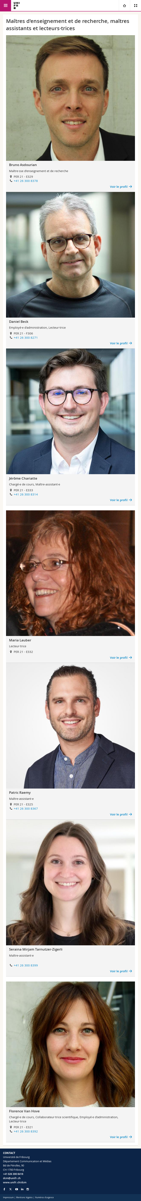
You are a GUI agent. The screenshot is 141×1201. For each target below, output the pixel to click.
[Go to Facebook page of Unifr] (4, 1189)
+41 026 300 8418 (13, 1174)
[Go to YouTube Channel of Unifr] (16, 1189)
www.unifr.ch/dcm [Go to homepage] (14, 1182)
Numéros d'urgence (44, 1197)
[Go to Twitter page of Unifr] (10, 1189)
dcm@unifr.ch (12, 1178)
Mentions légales (24, 1197)
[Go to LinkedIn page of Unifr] (22, 1189)
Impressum (8, 1197)
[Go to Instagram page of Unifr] (28, 1189)
